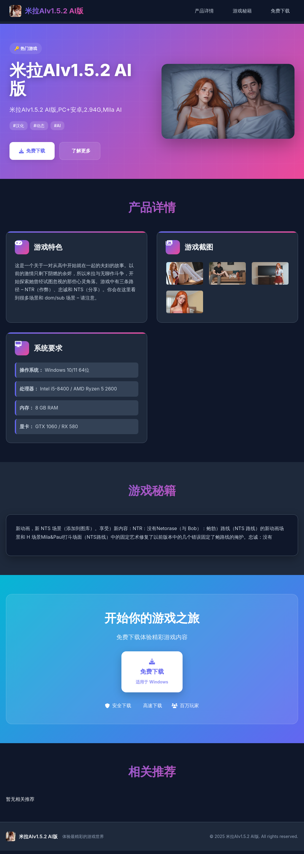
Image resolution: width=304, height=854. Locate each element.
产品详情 (204, 11)
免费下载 (280, 11)
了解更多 (81, 151)
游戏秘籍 (242, 11)
